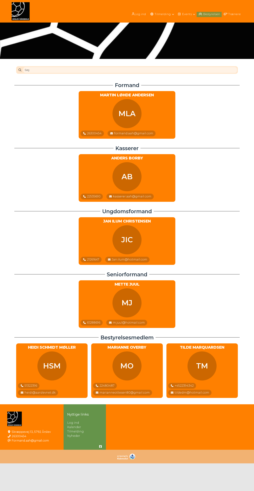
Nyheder (73, 463)
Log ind (136, 14)
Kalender (74, 454)
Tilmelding (75, 459)
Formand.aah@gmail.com (30, 468)
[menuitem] (137, 14)
